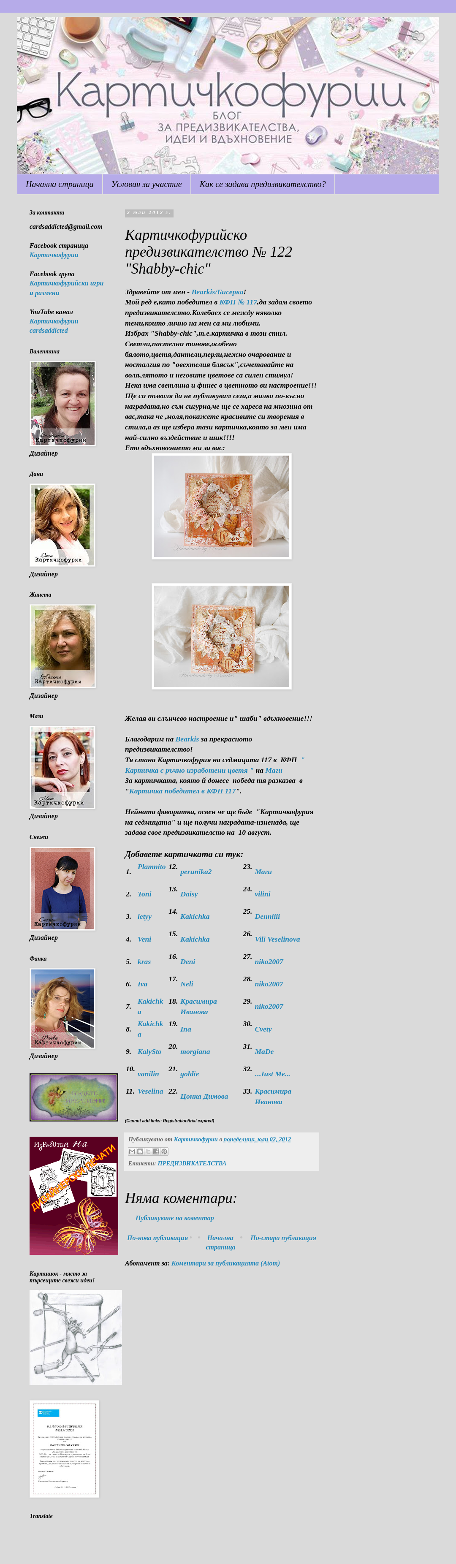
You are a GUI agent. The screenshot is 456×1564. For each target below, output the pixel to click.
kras (144, 961)
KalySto (150, 1051)
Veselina (150, 1091)
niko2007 (269, 961)
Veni (144, 939)
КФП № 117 (238, 302)
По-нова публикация (157, 1237)
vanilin (148, 1074)
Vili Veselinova (277, 939)
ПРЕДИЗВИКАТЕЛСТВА (191, 1163)
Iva (142, 984)
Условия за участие (146, 184)
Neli (186, 984)
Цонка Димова (204, 1096)
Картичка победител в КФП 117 (182, 791)
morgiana (195, 1051)
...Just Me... (272, 1074)
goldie (189, 1074)
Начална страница (60, 184)
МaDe (264, 1051)
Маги (273, 770)
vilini (262, 894)
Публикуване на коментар (175, 1218)
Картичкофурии (54, 254)
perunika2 (196, 871)
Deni (187, 961)
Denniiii (267, 916)
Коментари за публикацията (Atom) (225, 1263)
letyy (145, 916)
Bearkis (187, 739)
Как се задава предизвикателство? (263, 184)
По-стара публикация (283, 1237)
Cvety (263, 1029)
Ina (185, 1029)
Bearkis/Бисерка (218, 292)
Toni (145, 894)
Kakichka (194, 916)
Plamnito (152, 866)
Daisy (189, 894)
